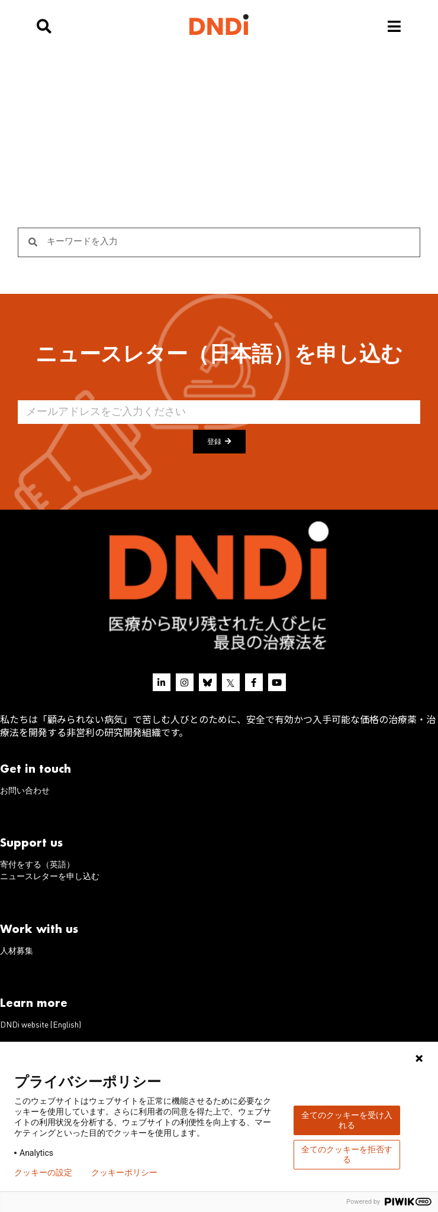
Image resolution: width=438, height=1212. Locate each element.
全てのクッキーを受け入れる (346, 1120)
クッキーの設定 (43, 1172)
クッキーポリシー (124, 1172)
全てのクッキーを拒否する (346, 1154)
